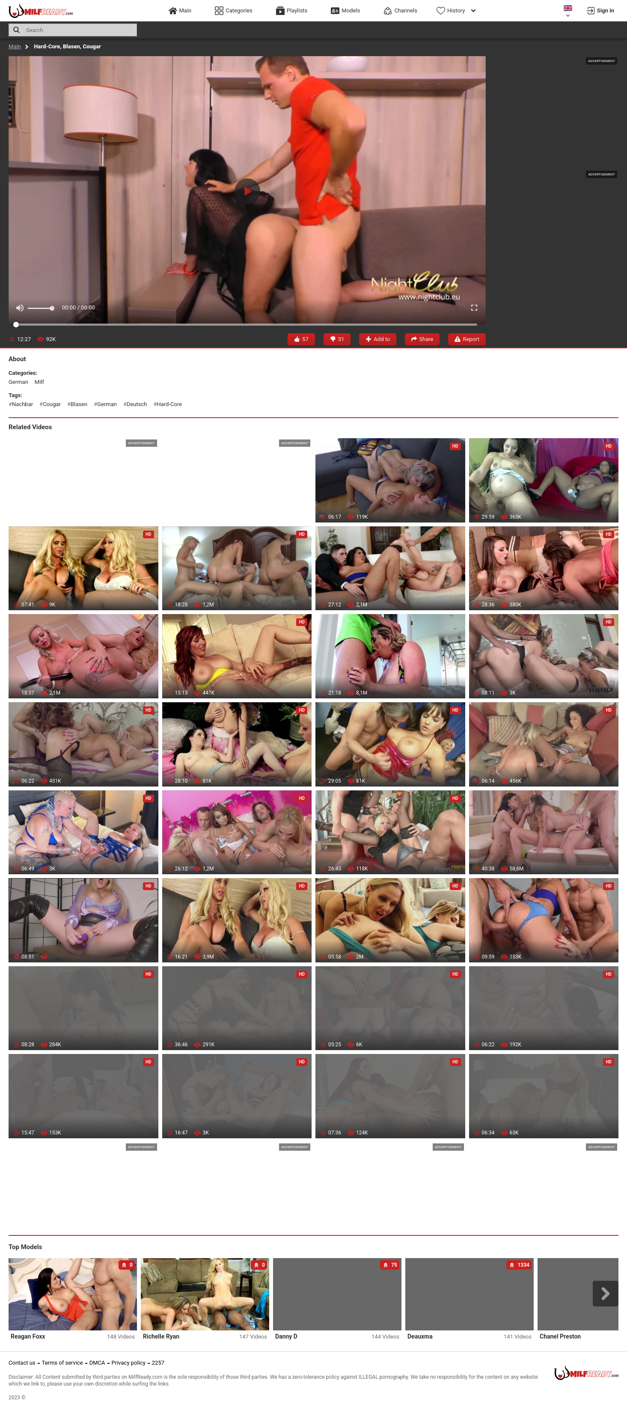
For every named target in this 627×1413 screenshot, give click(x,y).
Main (15, 46)
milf (39, 382)
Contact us (22, 1363)
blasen (79, 404)
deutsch (137, 404)
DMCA (97, 1363)
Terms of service (62, 1363)
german (18, 382)
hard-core (169, 404)
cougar (52, 404)
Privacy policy (129, 1363)
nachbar (22, 404)
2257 (158, 1363)
